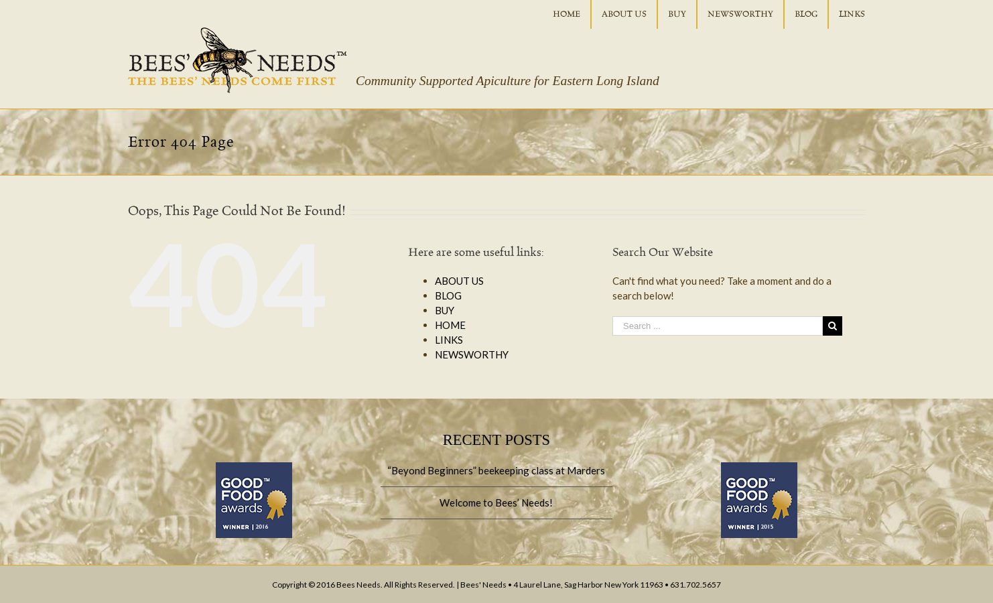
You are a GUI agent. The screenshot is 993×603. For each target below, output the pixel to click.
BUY (444, 310)
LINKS (449, 340)
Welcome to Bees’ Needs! (496, 502)
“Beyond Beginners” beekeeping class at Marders (496, 470)
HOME (450, 325)
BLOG (448, 295)
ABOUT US (459, 281)
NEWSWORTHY (472, 354)
